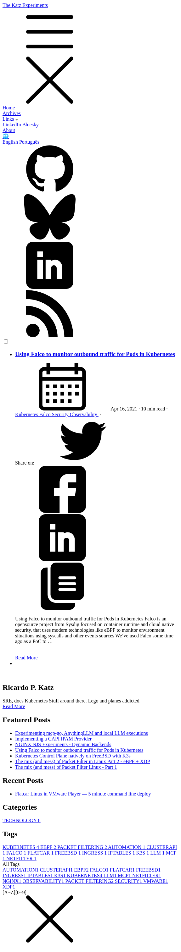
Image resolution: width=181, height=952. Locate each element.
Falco (45, 414)
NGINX (13, 881)
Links (10, 119)
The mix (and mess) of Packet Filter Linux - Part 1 (66, 767)
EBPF (48, 847)
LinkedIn (12, 124)
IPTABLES (122, 853)
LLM (158, 853)
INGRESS (95, 853)
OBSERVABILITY (44, 881)
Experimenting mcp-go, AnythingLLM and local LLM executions (81, 733)
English (10, 142)
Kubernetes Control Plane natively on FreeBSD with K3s (73, 755)
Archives (12, 113)
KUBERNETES (21, 847)
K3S (143, 853)
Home (9, 107)
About (9, 130)
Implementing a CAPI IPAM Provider (53, 738)
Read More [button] (14, 706)
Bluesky (30, 124)
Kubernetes (27, 414)
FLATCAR (41, 853)
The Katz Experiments (90, 54)
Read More (26, 657)
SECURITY (129, 881)
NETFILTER (21, 858)
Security (61, 414)
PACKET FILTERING (82, 847)
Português (29, 142)
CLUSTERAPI (57, 869)
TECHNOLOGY (22, 820)
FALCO (16, 853)
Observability (84, 414)
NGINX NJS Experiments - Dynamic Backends (63, 744)
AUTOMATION (127, 847)
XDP (9, 886)
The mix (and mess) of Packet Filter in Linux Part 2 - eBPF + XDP (82, 761)
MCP (125, 875)
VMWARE (155, 881)
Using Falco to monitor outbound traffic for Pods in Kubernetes (95, 354)
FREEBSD (68, 853)
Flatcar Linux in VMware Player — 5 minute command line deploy (83, 793)
